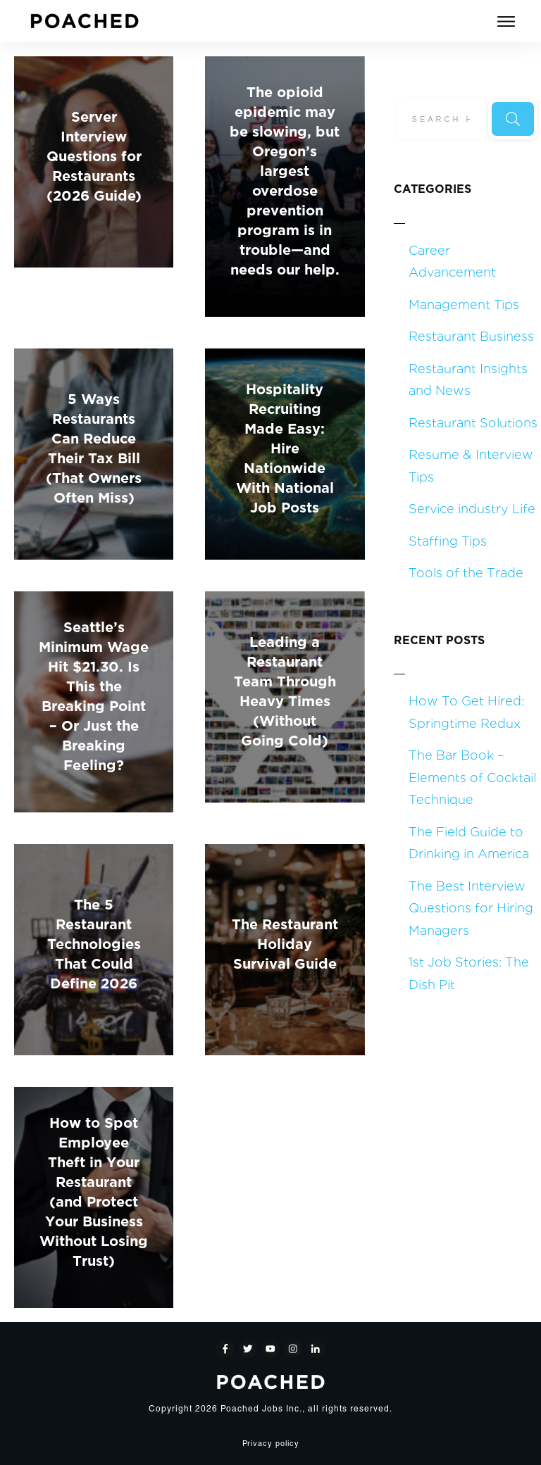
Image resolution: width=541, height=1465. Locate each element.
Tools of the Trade (466, 572)
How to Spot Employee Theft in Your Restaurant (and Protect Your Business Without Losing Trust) (93, 1190)
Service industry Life (472, 508)
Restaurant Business (471, 335)
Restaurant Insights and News (468, 379)
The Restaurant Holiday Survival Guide (285, 942)
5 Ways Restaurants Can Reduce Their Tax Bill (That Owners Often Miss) (94, 446)
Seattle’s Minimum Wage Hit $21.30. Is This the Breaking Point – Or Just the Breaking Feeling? (94, 694)
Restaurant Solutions (473, 422)
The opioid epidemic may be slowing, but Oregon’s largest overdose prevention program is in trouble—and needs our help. (285, 179)
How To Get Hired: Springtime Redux (466, 711)
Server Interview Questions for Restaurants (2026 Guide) (94, 154)
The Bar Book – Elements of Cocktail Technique (472, 776)
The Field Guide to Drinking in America (469, 842)
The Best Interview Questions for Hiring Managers (471, 907)
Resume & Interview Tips (471, 465)
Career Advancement (452, 260)
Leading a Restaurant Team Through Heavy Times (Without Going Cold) (285, 689)
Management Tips (464, 304)
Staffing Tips (448, 540)
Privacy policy (270, 1444)
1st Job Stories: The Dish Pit (469, 972)
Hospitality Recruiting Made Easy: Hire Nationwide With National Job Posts (285, 446)
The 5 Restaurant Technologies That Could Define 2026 (94, 942)
